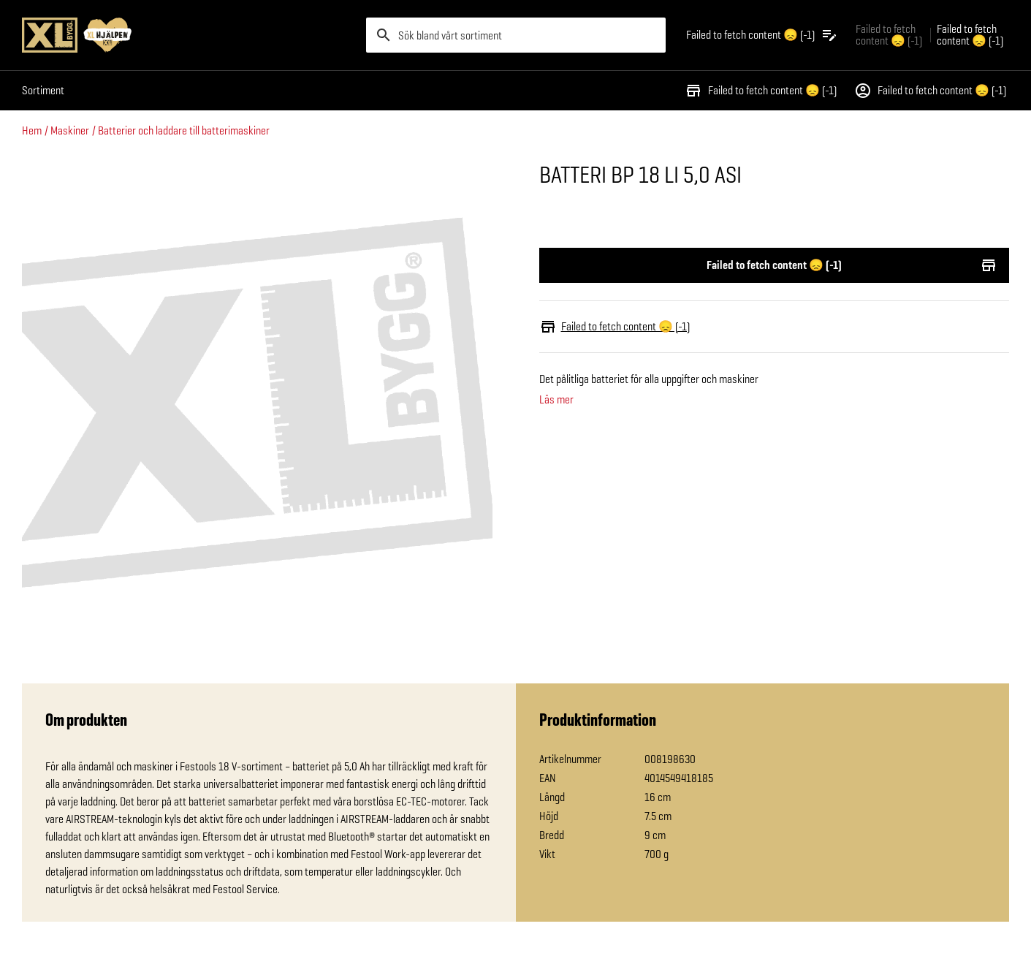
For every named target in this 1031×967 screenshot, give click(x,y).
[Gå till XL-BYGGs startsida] (188, 35)
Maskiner (69, 130)
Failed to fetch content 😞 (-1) (761, 90)
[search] (516, 35)
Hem (32, 130)
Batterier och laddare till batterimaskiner (184, 130)
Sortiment (43, 90)
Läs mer (556, 400)
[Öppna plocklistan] (762, 35)
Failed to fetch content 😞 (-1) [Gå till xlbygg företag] (889, 34)
